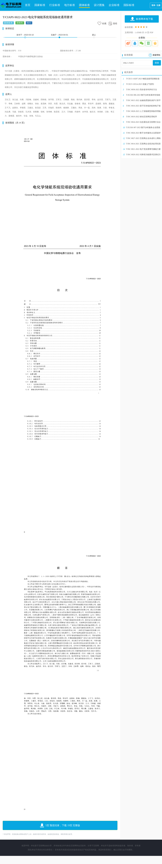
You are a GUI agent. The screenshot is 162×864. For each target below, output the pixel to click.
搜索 (157, 63)
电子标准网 (11, 5)
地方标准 (69, 5)
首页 (27, 5)
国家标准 (39, 5)
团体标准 (84, 5)
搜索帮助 (156, 55)
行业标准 (54, 5)
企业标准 (114, 5)
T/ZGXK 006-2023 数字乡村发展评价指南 (143, 95)
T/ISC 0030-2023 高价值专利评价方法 (141, 90)
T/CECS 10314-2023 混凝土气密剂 (140, 84)
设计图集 (99, 5)
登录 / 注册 (156, 5)
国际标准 (129, 5)
